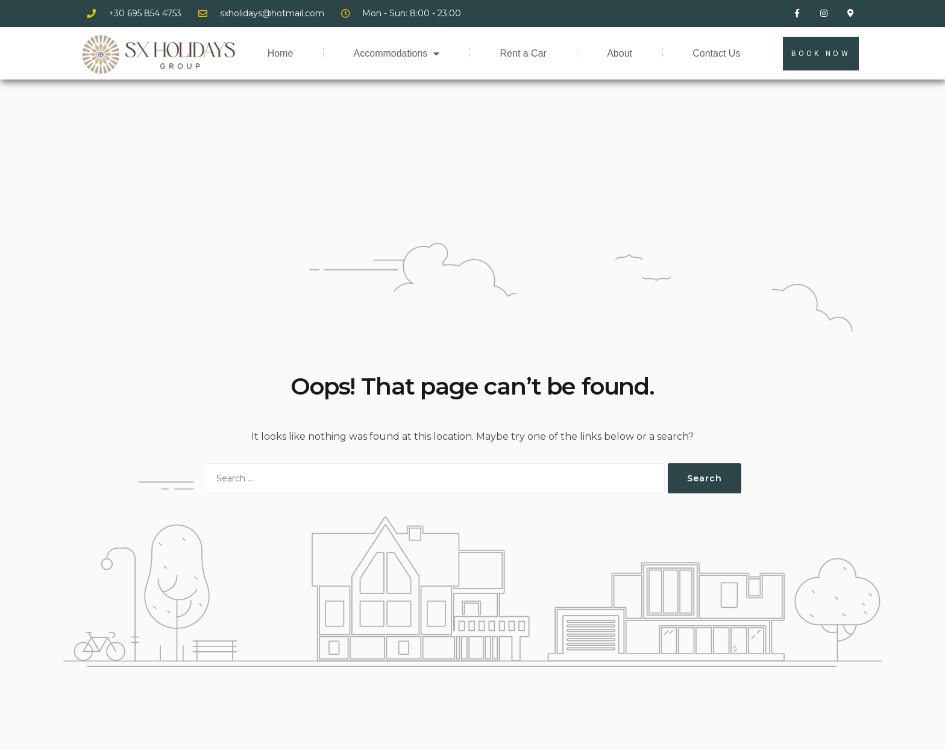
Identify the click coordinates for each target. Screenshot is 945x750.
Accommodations (397, 53)
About (619, 53)
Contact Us (716, 53)
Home (281, 53)
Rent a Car (523, 53)
